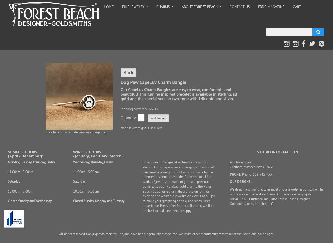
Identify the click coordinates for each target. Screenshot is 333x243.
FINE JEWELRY (136, 8)
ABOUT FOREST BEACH (202, 8)
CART (297, 6)
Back (128, 72)
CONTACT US (240, 6)
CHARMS (165, 8)
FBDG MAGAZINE (271, 6)
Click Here (155, 128)
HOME (109, 6)
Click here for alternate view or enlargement (77, 132)
